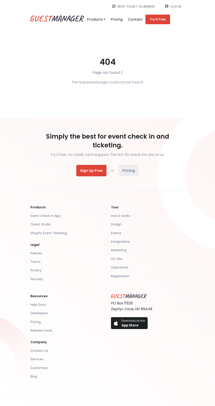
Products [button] (96, 19)
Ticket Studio (40, 224)
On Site (116, 259)
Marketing (118, 250)
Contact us (39, 350)
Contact (135, 19)
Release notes (41, 330)
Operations (119, 267)
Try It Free (158, 19)
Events (116, 233)
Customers (39, 368)
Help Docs (38, 304)
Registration (120, 276)
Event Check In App (45, 216)
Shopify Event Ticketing (48, 233)
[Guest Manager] (57, 19)
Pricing (117, 19)
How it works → (122, 216)
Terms (35, 262)
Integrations (120, 241)
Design (116, 224)
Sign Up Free (91, 170)
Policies (36, 253)
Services (36, 359)
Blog (33, 376)
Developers (39, 313)
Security (36, 279)
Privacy (36, 270)
